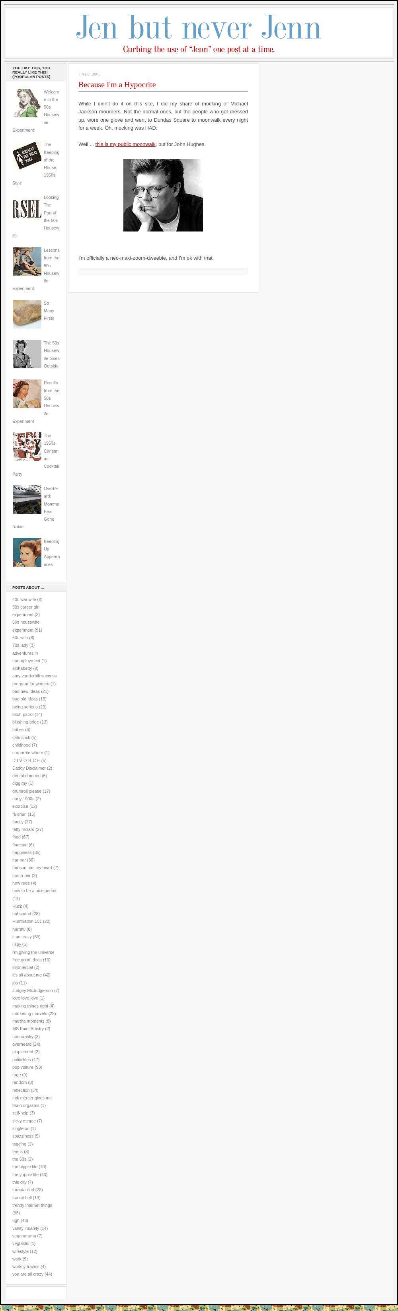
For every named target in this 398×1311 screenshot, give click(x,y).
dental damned (26, 775)
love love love (25, 998)
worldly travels (25, 1266)
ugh (16, 1220)
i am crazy (22, 936)
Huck (17, 906)
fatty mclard (23, 829)
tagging (19, 1144)
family (17, 821)
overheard (21, 1044)
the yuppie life (25, 1174)
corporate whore (27, 752)
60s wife (20, 637)
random (19, 1082)
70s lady (20, 645)
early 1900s (23, 798)
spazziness (22, 1136)
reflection (21, 1090)
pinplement (22, 1051)
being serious (25, 706)
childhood (21, 745)
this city (19, 1182)
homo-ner (21, 875)
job (15, 982)
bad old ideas (25, 698)
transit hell (22, 1197)
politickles (21, 1059)
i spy (16, 944)
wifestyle (20, 1251)
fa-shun (19, 814)
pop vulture (22, 1067)
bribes (18, 729)
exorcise (20, 806)
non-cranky (22, 1036)
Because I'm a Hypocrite (117, 84)
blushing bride (25, 722)
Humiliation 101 (27, 921)
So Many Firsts (49, 311)
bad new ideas (26, 691)
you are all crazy (27, 1274)
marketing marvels (29, 1013)
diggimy (19, 783)
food (16, 836)
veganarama (24, 1235)
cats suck (21, 737)
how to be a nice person (35, 890)
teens (17, 1151)
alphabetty (22, 668)
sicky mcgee (24, 1120)
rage (16, 1074)
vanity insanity (25, 1228)
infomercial (22, 967)
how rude (21, 883)
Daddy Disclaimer (29, 768)
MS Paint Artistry (28, 1028)
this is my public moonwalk (125, 144)
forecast (19, 844)
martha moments (28, 1021)
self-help (20, 1113)
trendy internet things (32, 1205)
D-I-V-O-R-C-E (26, 760)
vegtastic (20, 1243)
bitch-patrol (22, 714)
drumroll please (26, 791)
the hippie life (24, 1166)
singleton (20, 1128)
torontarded (23, 1189)
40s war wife (24, 599)
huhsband (21, 913)
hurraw (18, 929)
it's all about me (27, 975)
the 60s (19, 1159)
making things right (30, 1006)
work (16, 1259)
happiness (22, 852)
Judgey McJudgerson (32, 990)
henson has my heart (32, 867)
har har (19, 860)
